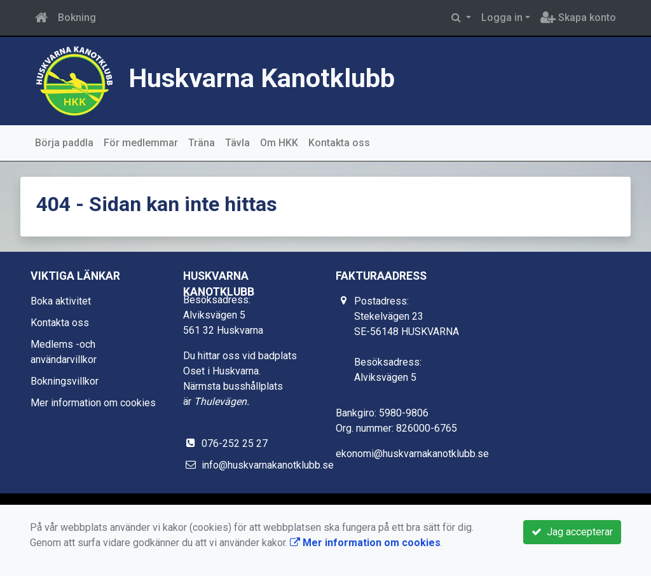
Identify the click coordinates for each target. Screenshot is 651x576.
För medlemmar (141, 143)
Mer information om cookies (93, 403)
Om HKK (279, 143)
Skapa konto (578, 17)
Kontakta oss (339, 143)
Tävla (237, 143)
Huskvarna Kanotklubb (261, 78)
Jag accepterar (572, 532)
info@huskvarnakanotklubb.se (268, 465)
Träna (201, 143)
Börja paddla (64, 143)
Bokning (77, 17)
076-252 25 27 (235, 443)
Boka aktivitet (61, 301)
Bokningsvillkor (65, 381)
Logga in (502, 17)
